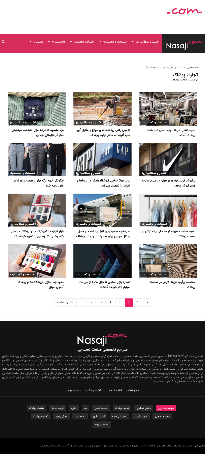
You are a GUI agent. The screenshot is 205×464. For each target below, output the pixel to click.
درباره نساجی (132, 390)
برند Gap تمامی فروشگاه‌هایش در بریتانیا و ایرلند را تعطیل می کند (103, 183)
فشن (73, 408)
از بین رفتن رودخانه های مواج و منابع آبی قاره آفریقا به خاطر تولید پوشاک (103, 133)
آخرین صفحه (65, 302)
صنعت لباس (101, 408)
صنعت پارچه (101, 424)
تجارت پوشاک (40, 416)
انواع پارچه (61, 416)
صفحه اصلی (192, 67)
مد (85, 408)
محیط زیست (119, 416)
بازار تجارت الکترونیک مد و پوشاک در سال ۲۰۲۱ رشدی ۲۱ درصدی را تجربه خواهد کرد (37, 234)
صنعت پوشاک (36, 408)
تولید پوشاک (122, 408)
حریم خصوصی (73, 390)
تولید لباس (99, 416)
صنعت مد (80, 416)
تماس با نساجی (114, 390)
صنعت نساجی (162, 416)
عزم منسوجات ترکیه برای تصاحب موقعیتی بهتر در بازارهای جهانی (37, 133)
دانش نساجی (143, 408)
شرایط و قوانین (94, 390)
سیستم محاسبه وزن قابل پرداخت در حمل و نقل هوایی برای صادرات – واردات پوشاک (103, 234)
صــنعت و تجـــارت (154, 122)
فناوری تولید (140, 416)
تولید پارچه (58, 408)
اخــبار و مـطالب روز (88, 122)
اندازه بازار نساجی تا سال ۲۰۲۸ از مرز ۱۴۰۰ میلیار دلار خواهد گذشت (104, 285)
